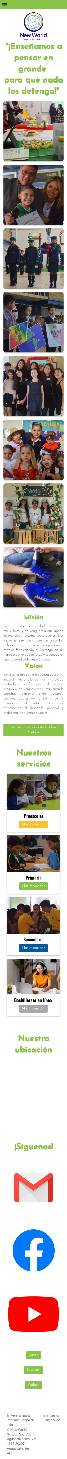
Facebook (33, 1370)
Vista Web (52, 1420)
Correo (33, 1355)
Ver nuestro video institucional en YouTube (33, 730)
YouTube (33, 1385)
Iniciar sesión (50, 1415)
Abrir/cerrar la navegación (33, 4)
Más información (33, 824)
